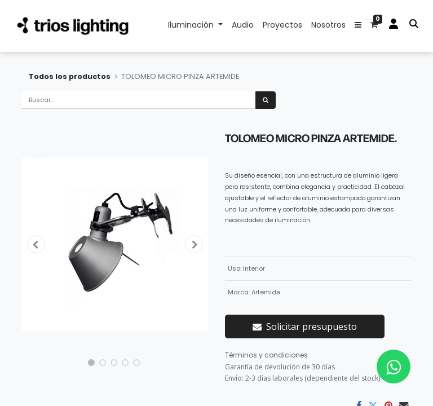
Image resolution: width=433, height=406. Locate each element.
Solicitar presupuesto (305, 326)
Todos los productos (70, 76)
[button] (358, 26)
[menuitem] (242, 26)
